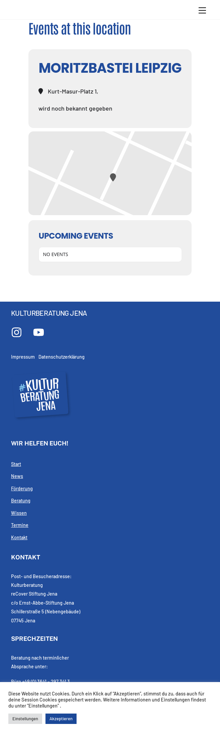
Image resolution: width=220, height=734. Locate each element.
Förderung (22, 488)
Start (16, 464)
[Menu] (202, 10)
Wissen (19, 513)
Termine (19, 525)
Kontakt (19, 537)
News (17, 476)
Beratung (20, 500)
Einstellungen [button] (25, 718)
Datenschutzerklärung (61, 357)
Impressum (23, 357)
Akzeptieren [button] (61, 718)
